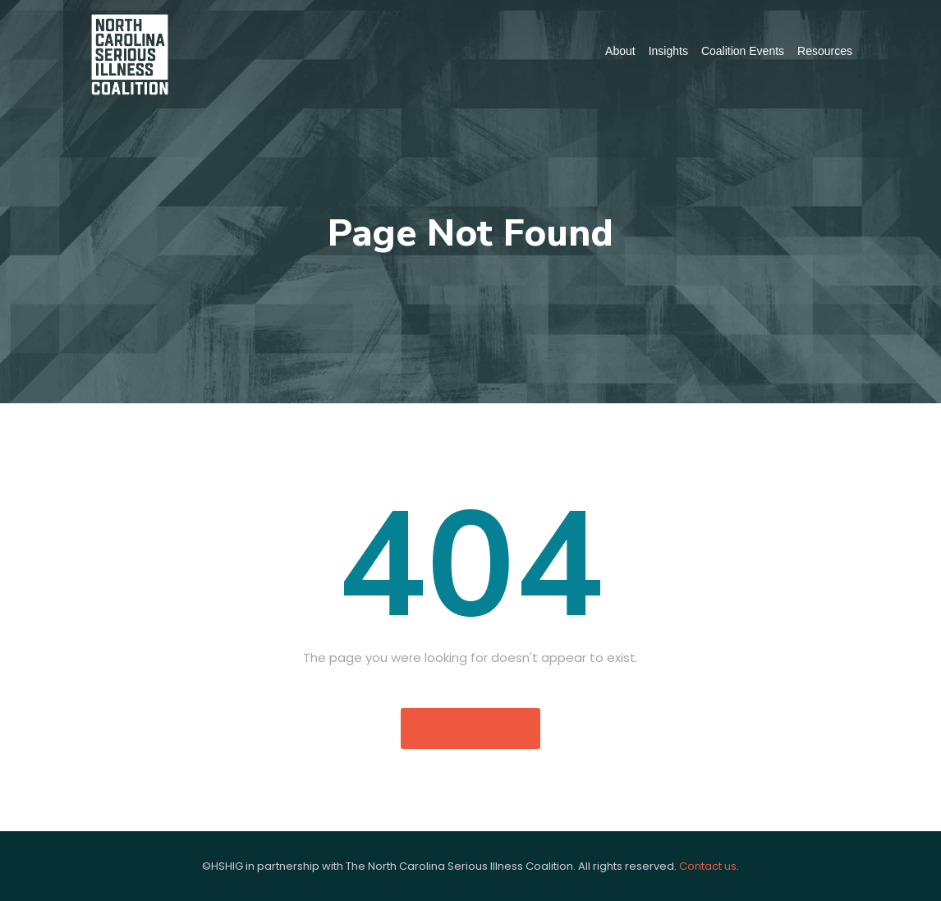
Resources (824, 50)
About (620, 50)
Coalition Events (742, 50)
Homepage (470, 729)
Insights (668, 50)
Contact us (708, 866)
